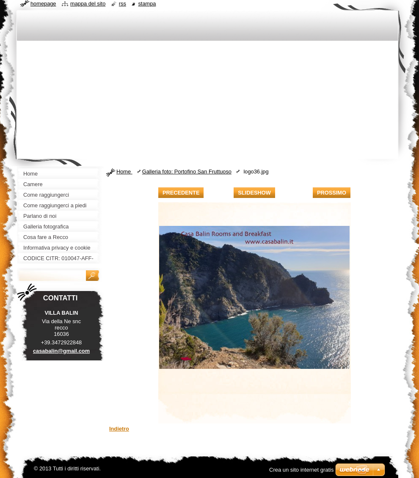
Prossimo (331, 193)
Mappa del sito (87, 3)
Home (124, 171)
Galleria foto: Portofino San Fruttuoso (187, 171)
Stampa (147, 3)
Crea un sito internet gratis (301, 470)
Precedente (181, 193)
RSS (122, 3)
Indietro (119, 429)
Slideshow (254, 193)
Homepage (43, 3)
